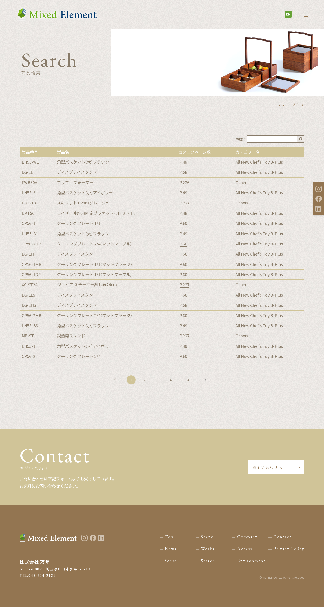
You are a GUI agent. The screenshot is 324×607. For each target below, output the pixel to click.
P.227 (184, 203)
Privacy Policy (288, 549)
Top (169, 537)
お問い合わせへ (268, 467)
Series (171, 560)
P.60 (183, 223)
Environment (251, 560)
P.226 (184, 182)
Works (207, 549)
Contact (282, 537)
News (171, 549)
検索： (240, 139)
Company (247, 537)
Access (244, 549)
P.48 (183, 213)
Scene (207, 537)
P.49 (183, 162)
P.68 (183, 172)
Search (208, 560)
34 (188, 380)
